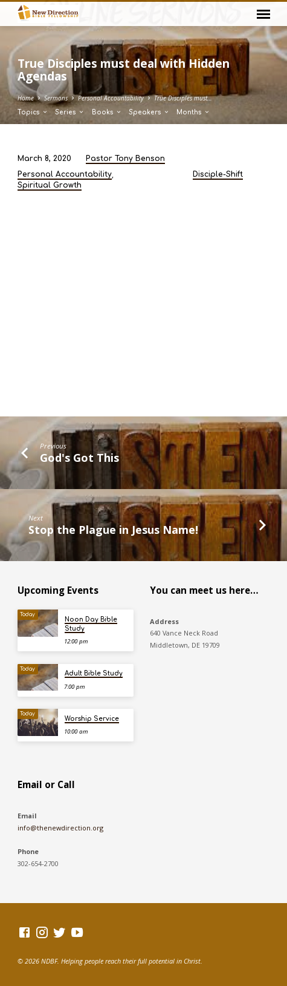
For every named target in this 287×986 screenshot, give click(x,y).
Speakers (149, 112)
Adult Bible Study (94, 673)
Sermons (56, 98)
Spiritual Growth (50, 185)
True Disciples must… (183, 98)
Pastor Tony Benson (125, 158)
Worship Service (92, 718)
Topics (33, 112)
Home (26, 98)
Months (193, 112)
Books (107, 112)
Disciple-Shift (218, 174)
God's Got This (79, 457)
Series (70, 112)
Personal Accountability (111, 98)
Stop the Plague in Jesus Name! (113, 529)
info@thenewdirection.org (60, 827)
